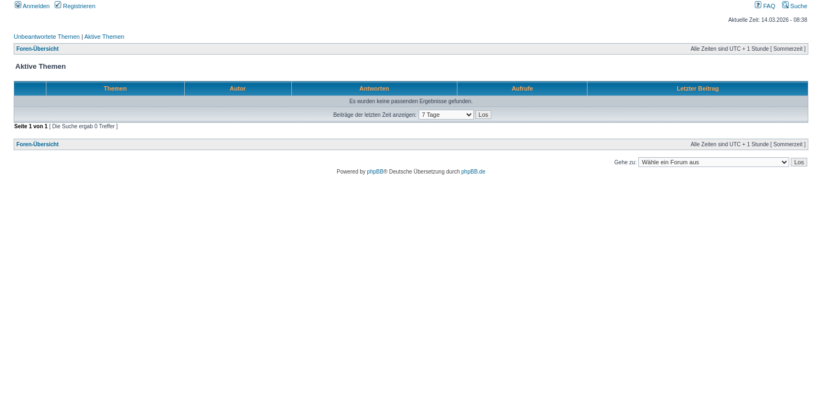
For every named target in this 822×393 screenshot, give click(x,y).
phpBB (375, 172)
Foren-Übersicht (37, 49)
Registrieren (75, 6)
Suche (794, 6)
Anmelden (32, 6)
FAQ (765, 6)
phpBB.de (473, 172)
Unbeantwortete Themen (47, 36)
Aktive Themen (104, 36)
